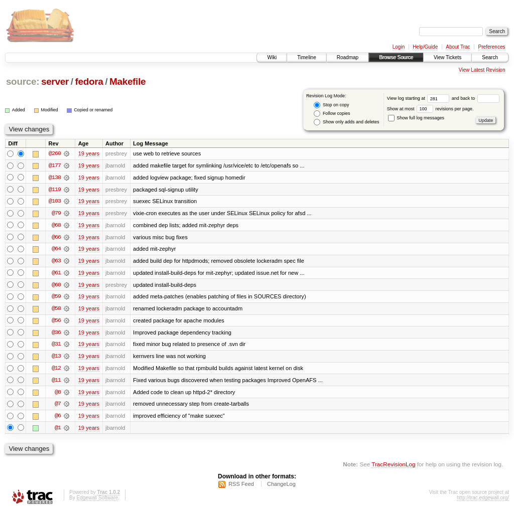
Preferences (491, 47)
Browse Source (396, 57)
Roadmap (347, 57)
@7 (58, 406)
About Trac (458, 47)
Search (490, 57)
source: (22, 81)
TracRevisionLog (393, 466)
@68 (56, 226)
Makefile (127, 81)
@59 (56, 298)
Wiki (272, 57)
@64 (56, 250)
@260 (55, 153)
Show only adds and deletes (346, 122)
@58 (56, 310)
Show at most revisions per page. (430, 108)
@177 (55, 165)
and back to (475, 98)
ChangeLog (281, 487)
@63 (56, 262)
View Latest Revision (482, 70)
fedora (89, 81)
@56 (56, 322)
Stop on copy (331, 105)
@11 (56, 382)
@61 (56, 274)
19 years (88, 153)
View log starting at (419, 98)
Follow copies (332, 113)
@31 (56, 346)
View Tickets (447, 57)
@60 (56, 286)
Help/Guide (425, 47)
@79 (56, 214)
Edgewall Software (97, 500)
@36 (56, 334)
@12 (56, 370)
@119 (55, 190)
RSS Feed (241, 487)
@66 (56, 238)
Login (399, 47)
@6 (58, 418)
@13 (56, 358)
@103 (55, 202)
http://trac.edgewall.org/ (483, 500)
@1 (58, 430)
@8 (58, 394)
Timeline (306, 57)
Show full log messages (416, 117)
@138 (55, 178)
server (55, 81)
